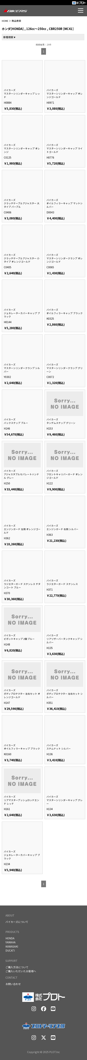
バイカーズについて (16, 922)
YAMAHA (10, 942)
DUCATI (10, 950)
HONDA (9, 938)
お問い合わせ (13, 984)
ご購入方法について (16, 967)
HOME (5, 20)
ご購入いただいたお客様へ (20, 971)
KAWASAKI (11, 946)
